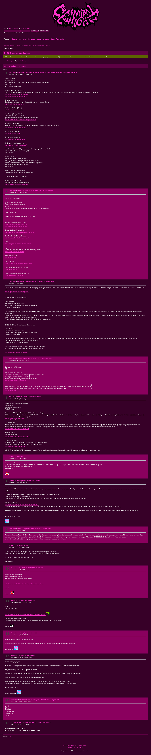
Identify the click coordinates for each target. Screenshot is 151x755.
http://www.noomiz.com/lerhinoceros (17, 428)
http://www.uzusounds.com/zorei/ (16, 226)
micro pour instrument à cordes (28, 481)
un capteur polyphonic (27, 655)
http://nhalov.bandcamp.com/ (14, 104)
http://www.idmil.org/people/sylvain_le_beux (19, 232)
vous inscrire (26, 28)
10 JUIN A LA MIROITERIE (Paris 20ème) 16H (35, 722)
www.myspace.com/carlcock (14, 251)
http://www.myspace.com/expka (15, 381)
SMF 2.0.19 (66, 745)
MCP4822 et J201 (23, 545)
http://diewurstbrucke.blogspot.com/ (17, 238)
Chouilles (12, 72)
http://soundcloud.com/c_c (14, 133)
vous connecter (14, 28)
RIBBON (20, 456)
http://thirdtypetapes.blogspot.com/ (16, 184)
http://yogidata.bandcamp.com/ (15, 127)
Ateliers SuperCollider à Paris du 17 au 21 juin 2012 (35, 281)
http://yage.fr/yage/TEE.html (14, 419)
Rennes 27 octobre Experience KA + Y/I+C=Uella (34, 359)
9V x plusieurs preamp (27, 600)
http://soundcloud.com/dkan (14, 110)
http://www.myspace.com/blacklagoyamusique (20, 120)
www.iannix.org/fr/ (11, 269)
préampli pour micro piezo (28, 633)
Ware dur (12, 456)
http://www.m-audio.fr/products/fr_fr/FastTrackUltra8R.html (24, 584)
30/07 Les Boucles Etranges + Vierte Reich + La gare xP (39, 700)
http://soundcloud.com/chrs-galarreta (17, 94)
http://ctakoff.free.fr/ (11, 257)
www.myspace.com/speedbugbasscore (18, 244)
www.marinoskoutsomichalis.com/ (16, 224)
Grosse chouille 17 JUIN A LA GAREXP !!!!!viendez (35, 191)
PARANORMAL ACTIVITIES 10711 (29, 397)
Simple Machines (82, 745)
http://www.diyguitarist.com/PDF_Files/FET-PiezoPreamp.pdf (25, 614)
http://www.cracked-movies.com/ (16, 145)
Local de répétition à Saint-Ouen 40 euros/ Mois (34, 529)
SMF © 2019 (74, 745)
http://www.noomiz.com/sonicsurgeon (17, 436)
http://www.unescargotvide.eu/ (15, 446)
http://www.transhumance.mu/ (15, 139)
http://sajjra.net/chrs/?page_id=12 (16, 96)
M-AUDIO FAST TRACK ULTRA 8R (31, 568)
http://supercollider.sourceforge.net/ (17, 292)
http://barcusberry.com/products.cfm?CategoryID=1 (22, 504)
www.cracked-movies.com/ (14, 275)
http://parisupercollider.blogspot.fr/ (16, 352)
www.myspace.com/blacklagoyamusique (18, 263)
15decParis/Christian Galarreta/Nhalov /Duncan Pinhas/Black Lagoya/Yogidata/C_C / (47, 72)
